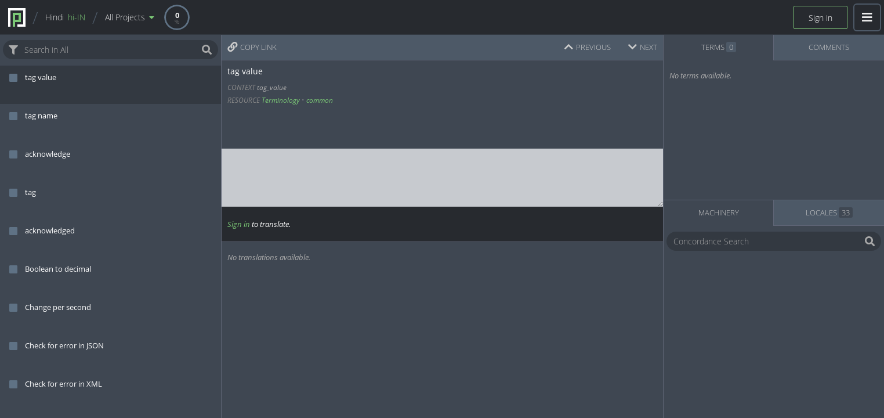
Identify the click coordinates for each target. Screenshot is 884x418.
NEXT (642, 47)
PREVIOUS (587, 47)
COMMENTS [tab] (829, 47)
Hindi (65, 17)
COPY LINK (252, 47)
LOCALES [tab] (829, 212)
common (319, 100)
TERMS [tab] (718, 47)
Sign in (820, 17)
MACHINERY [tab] (718, 212)
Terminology (281, 100)
